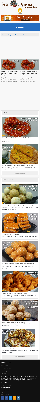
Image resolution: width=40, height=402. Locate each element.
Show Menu (20, 27)
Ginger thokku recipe (14, 35)
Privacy (4, 392)
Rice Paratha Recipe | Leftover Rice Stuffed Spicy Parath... (18, 165)
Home (4, 35)
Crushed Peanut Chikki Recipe (11, 234)
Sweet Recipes (8, 180)
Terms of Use (5, 390)
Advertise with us (6, 368)
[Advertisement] (20, 49)
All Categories (5, 371)
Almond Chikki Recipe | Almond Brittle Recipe (16, 349)
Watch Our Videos (6, 385)
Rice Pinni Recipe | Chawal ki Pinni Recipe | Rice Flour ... (19, 206)
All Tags (4, 373)
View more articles (20, 173)
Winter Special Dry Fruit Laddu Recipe (13, 322)
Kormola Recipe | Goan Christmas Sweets (14, 293)
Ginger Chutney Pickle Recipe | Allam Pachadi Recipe (9, 73)
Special (5, 112)
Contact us (5, 365)
